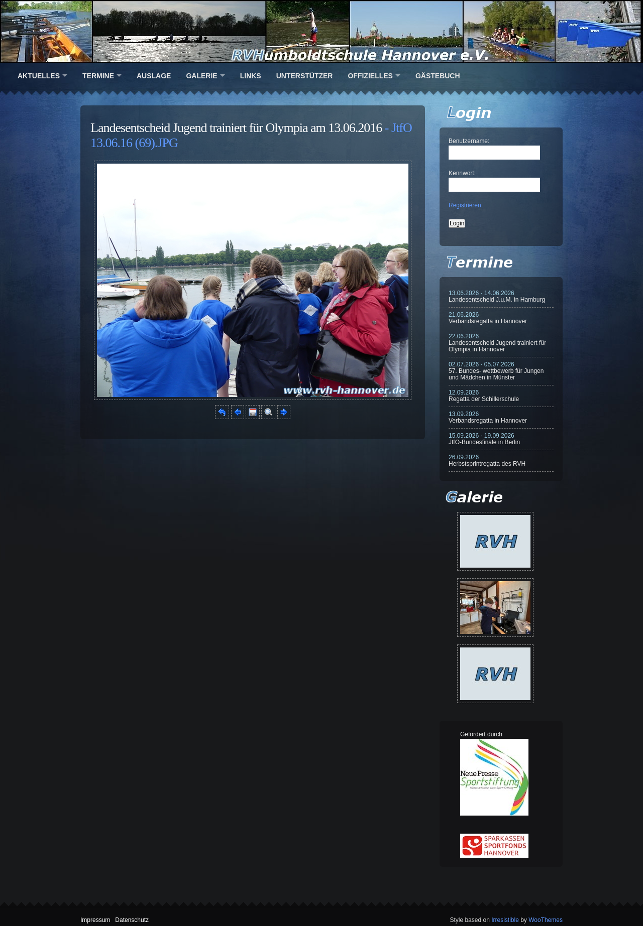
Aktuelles (39, 76)
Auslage (154, 76)
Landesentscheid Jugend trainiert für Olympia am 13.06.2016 (236, 127)
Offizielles (370, 76)
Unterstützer (304, 76)
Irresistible (505, 919)
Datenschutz (132, 919)
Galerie (201, 76)
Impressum (95, 919)
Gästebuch (437, 76)
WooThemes (545, 919)
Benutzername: (469, 141)
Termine (98, 76)
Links (250, 76)
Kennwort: (462, 173)
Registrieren (465, 205)
